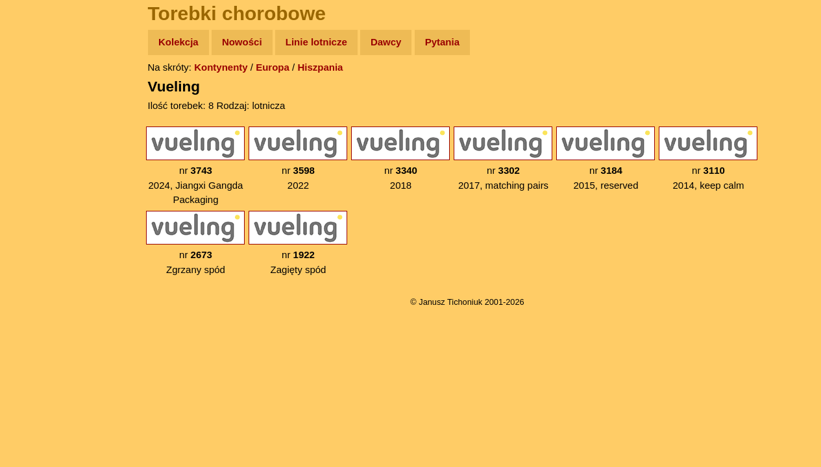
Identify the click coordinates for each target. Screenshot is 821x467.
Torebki (38, 267)
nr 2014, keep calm (708, 158)
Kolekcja (178, 41)
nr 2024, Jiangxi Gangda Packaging (195, 165)
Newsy (37, 142)
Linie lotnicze (316, 41)
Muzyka (39, 192)
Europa (272, 67)
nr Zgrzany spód (195, 243)
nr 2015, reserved (605, 158)
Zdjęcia (38, 117)
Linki (33, 242)
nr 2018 (400, 158)
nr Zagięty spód (298, 243)
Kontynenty (221, 67)
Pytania (442, 41)
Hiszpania (320, 67)
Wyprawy (43, 92)
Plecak (37, 217)
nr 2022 (298, 158)
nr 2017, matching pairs (503, 158)
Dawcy (386, 41)
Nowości (242, 41)
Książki (38, 167)
